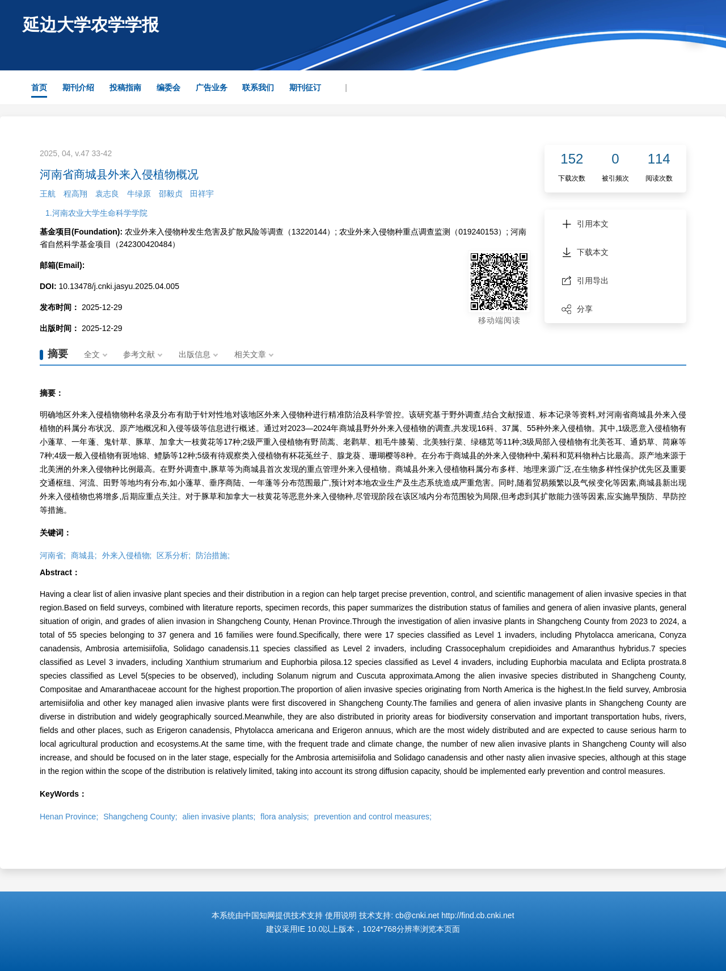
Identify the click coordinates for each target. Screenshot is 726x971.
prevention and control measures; (374, 816)
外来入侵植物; (127, 555)
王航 (48, 193)
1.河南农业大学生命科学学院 (96, 212)
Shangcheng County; (140, 816)
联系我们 (258, 87)
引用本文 (585, 224)
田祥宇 (202, 193)
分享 (577, 309)
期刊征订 (305, 87)
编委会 (168, 87)
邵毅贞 (171, 193)
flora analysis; (285, 816)
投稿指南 (125, 87)
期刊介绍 (78, 87)
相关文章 (251, 354)
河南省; (53, 555)
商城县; (84, 555)
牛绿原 (139, 193)
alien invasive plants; (219, 816)
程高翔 (75, 193)
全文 (92, 354)
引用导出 (585, 280)
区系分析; (174, 555)
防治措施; (213, 555)
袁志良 (107, 193)
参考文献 (139, 354)
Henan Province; (69, 816)
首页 (39, 87)
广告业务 (211, 87)
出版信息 (195, 354)
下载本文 (585, 252)
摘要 (58, 353)
